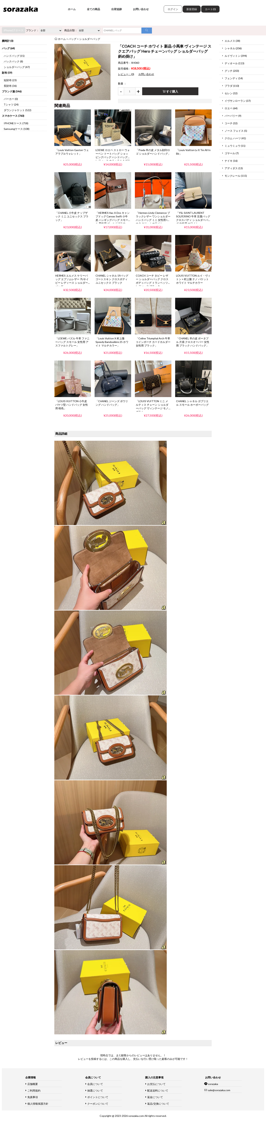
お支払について (156, 1084)
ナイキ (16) (231, 160)
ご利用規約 (33, 1090)
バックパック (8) (13, 61)
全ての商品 (93, 9)
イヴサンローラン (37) (238, 100)
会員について (95, 1084)
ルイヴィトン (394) (236, 55)
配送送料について (157, 1090)
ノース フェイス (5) (236, 130)
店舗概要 (32, 1084)
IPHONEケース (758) (16, 123)
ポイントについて (97, 1097)
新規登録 (191, 9)
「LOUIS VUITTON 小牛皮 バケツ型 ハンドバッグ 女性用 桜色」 (71, 405)
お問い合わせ (141, 9)
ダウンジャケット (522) (17, 110)
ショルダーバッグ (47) (17, 67)
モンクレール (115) (236, 175)
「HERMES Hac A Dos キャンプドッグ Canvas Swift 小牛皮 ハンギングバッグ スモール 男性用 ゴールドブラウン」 (113, 220)
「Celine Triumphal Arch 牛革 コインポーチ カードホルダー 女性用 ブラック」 (153, 342)
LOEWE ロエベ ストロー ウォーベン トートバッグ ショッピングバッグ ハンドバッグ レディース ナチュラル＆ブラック (113, 157)
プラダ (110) (232, 85)
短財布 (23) (10, 80)
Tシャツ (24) (11, 104)
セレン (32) (231, 93)
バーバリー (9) (233, 115)
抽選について (95, 1090)
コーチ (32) (231, 123)
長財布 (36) (10, 85)
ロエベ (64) (231, 108)
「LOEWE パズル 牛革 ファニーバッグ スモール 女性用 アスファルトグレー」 (72, 342)
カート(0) (210, 9)
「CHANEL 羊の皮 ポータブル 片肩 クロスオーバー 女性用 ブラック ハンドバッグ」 (192, 342)
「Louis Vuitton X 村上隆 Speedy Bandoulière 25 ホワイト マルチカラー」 (112, 342)
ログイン (173, 9)
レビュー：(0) (126, 74)
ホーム (72, 9)
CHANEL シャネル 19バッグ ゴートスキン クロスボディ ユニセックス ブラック (112, 279)
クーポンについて (97, 1103)
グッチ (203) (232, 70)
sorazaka (213, 1084)
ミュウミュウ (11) (235, 145)
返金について (155, 1097)
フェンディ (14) (234, 78)
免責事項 (32, 1097)
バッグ (72, 38)
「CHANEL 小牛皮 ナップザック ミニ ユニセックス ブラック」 (71, 216)
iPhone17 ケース (13, 30)
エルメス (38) (232, 40)
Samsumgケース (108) (16, 128)
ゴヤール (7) (232, 153)
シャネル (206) (233, 48)
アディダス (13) (234, 168)
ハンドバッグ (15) (14, 55)
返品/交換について (158, 1103)
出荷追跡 (116, 9)
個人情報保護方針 (37, 1103)
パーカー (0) (11, 98)
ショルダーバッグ (89, 38)
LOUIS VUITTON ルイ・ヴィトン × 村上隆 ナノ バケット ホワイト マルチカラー (193, 279)
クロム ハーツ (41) (235, 138)
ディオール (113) (234, 63)
